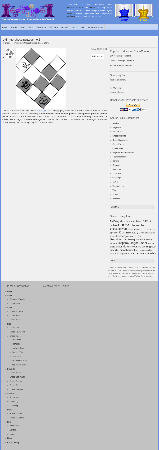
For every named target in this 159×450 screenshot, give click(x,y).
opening (146, 246)
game (134, 236)
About (14, 27)
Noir (132, 247)
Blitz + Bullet (117, 132)
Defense (143, 233)
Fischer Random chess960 (121, 65)
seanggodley (146, 250)
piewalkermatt (127, 250)
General (115, 161)
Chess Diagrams (17, 418)
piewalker (114, 250)
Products (41, 27)
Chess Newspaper (17, 332)
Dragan (151, 232)
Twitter (152, 27)
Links (82, 27)
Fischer (120, 236)
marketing (71, 13)
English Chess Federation (123, 153)
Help (74, 27)
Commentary (128, 232)
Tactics (115, 182)
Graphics (116, 165)
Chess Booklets (119, 136)
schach (138, 250)
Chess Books (15, 320)
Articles (115, 123)
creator (8, 43)
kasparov (123, 243)
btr (150, 221)
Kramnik (151, 243)
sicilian (113, 253)
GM (139, 236)
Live (127, 246)
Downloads (14, 328)
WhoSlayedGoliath (20, 361)
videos (153, 253)
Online (137, 246)
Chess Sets (14, 385)
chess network (134, 229)
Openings (116, 178)
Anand (139, 221)
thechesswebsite (140, 253)
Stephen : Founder (18, 299)
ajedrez (121, 221)
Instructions (14, 426)
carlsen (114, 225)
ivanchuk (130, 240)
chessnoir (145, 229)
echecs (112, 236)
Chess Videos (16, 336)
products (70, 7)
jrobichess (140, 239)
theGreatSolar (18, 348)
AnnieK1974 (17, 352)
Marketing (14, 401)
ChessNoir (16, 356)
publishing (71, 16)
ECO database (16, 413)
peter (153, 246)
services (79, 7)
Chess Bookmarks (120, 140)
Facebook (156, 27)
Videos (115, 194)
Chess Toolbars (16, 389)
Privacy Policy (95, 27)
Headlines (116, 169)
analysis (130, 221)
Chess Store (43, 43)
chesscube (137, 225)
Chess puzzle (43, 110)
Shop (22, 27)
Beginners (116, 127)
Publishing (14, 397)
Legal (12, 434)
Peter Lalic (16, 340)
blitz (145, 221)
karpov (113, 243)
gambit (128, 236)
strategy (120, 253)
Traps (114, 190)
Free (30, 27)
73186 (113, 221)
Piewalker (16, 344)
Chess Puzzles (30, 43)
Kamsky (149, 240)
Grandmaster (118, 239)
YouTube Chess (19, 365)
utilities (92, 7)
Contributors (15, 303)
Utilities (65, 27)
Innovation (116, 173)
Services (53, 27)
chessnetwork (119, 228)
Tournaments (118, 186)
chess (124, 224)
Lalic (112, 246)
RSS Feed (148, 27)
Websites (116, 199)
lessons (119, 246)
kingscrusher (138, 243)
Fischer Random (119, 157)
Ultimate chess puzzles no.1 (21, 39)
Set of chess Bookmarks (120, 56)
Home (5, 27)
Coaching (14, 406)
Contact (13, 430)
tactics (128, 253)
